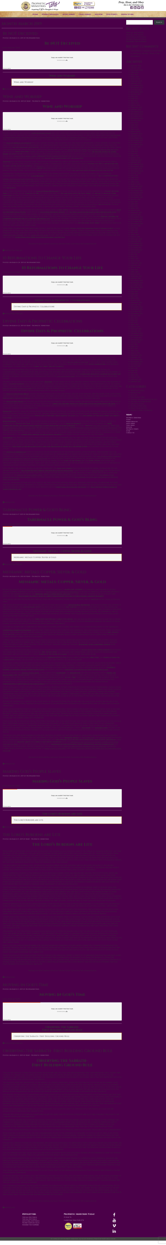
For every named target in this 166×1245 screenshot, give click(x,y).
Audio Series (68, 14)
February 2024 (136, 81)
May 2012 (134, 349)
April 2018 (135, 235)
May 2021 (134, 153)
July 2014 (134, 292)
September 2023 (137, 92)
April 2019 (135, 208)
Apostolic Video (137, 391)
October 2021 (136, 142)
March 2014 (135, 300)
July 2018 (134, 228)
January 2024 (136, 83)
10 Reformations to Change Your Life (42, 258)
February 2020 (136, 186)
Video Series (85, 14)
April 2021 (135, 156)
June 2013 (134, 320)
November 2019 (137, 193)
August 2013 (135, 316)
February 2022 (136, 134)
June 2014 (134, 294)
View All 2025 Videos (134, 35)
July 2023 (134, 96)
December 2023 (137, 85)
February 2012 (136, 355)
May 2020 (134, 180)
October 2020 (136, 169)
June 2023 (134, 99)
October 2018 (136, 221)
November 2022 (137, 114)
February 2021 (136, 160)
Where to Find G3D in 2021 (141, 410)
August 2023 (136, 94)
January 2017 (136, 265)
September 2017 (137, 250)
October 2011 (136, 364)
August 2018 (135, 226)
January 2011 (136, 381)
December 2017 (136, 243)
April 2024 (135, 77)
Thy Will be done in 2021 (141, 402)
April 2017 (134, 259)
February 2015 (136, 276)
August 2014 (135, 289)
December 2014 (137, 281)
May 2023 (134, 101)
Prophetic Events (132, 429)
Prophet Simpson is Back (136, 39)
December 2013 (136, 307)
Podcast (19, 89)
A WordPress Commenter (141, 51)
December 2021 (137, 138)
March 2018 (135, 237)
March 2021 (135, 158)
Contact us (130, 433)
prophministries (33, 38)
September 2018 (137, 224)
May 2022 (134, 127)
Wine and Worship (23, 82)
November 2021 (137, 140)
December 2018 (137, 217)
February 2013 (136, 329)
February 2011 (136, 379)
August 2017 (135, 252)
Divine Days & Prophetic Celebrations (34, 306)
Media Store (127, 14)
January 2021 (136, 162)
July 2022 (134, 123)
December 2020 (137, 164)
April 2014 (135, 298)
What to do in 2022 (139, 408)
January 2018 (136, 241)
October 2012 (136, 338)
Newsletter (10, 89)
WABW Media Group (108, 1239)
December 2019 (137, 191)
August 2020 (136, 173)
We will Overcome (138, 406)
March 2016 (135, 267)
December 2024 (137, 70)
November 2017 (137, 246)
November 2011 (136, 362)
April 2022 (135, 129)
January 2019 (136, 215)
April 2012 (135, 351)
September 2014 (137, 287)
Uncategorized (137, 404)
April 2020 (135, 182)
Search (129, 18)
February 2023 (136, 107)
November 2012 (137, 335)
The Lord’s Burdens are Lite (28, 820)
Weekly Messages (50, 14)
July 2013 (134, 318)
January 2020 (136, 188)
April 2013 (134, 324)
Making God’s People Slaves (32, 771)
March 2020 (135, 184)
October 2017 (136, 248)
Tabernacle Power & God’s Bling (37, 510)
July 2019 (134, 202)
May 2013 (134, 322)
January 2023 (136, 110)
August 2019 (135, 199)
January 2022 (136, 136)
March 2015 (135, 274)
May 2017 (134, 256)
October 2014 (136, 285)
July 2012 (134, 344)
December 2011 (136, 360)
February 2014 (136, 303)
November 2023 (137, 88)
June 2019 (134, 204)
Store (128, 431)
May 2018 (134, 232)
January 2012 (136, 357)
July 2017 (134, 254)
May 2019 (134, 206)
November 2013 (137, 309)
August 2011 (135, 366)
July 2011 (134, 368)
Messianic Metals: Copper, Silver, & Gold (35, 557)
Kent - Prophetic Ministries (38, 101)
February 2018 (136, 239)
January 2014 (136, 305)
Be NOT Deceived (20, 33)
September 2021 (137, 145)
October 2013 (136, 311)
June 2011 (134, 370)
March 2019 (135, 210)
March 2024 (135, 79)
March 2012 (135, 353)
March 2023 (135, 105)
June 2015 (134, 270)
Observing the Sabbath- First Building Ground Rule (41, 1036)
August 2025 (136, 68)
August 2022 (136, 121)
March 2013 (135, 327)
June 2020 (134, 178)
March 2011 (135, 377)
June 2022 (134, 125)
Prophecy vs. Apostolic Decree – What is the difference (147, 53)
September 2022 (137, 118)
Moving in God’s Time (25, 984)
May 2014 (134, 296)
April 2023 (135, 103)
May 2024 (134, 74)
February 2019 (136, 213)
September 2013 (137, 313)
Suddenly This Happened (136, 41)
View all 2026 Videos (134, 33)
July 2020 (134, 175)
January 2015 (136, 278)
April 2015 (134, 272)
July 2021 (134, 149)
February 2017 (136, 263)
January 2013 (136, 331)
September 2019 (137, 197)
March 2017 (135, 261)
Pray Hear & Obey (138, 397)
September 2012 (137, 340)
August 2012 (135, 342)
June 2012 (134, 346)
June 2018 (134, 230)
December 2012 (137, 333)
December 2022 (137, 112)
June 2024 (134, 72)
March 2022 (135, 131)
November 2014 (137, 283)
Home (35, 14)
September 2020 (137, 171)
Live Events (111, 14)
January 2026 (136, 66)
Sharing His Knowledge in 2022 (144, 399)
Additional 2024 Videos (136, 37)
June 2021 (134, 151)
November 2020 (137, 167)
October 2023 (136, 90)
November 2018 (137, 219)
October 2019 (136, 195)
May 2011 (134, 373)
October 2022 (136, 116)
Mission (98, 14)
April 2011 (134, 375)
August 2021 (135, 147)
